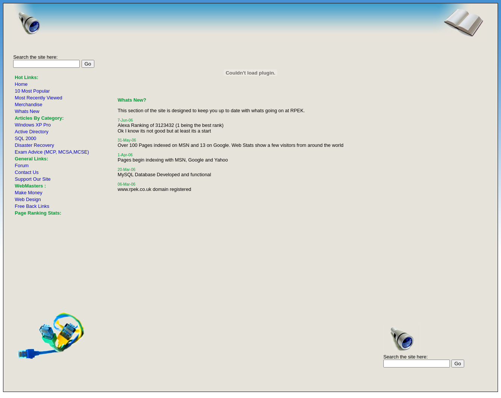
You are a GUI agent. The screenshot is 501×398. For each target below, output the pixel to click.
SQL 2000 (25, 138)
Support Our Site (32, 179)
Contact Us (26, 172)
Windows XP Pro (33, 125)
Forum (22, 165)
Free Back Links (32, 206)
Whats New (27, 111)
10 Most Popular (32, 91)
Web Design (28, 199)
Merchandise (28, 104)
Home (21, 84)
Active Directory (31, 131)
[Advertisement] (465, 161)
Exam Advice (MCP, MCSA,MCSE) (52, 152)
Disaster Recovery (34, 145)
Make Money (28, 192)
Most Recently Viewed (38, 98)
